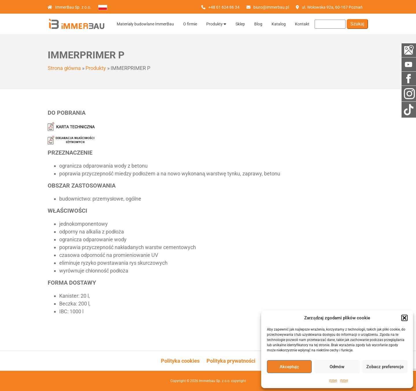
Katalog (279, 24)
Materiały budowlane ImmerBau (145, 24)
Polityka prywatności (231, 361)
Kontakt (302, 24)
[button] (404, 318)
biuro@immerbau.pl (271, 7)
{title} (333, 381)
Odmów (337, 366)
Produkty (216, 24)
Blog (258, 24)
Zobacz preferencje (385, 366)
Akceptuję (289, 366)
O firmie (190, 24)
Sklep (240, 24)
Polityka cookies (180, 361)
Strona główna (64, 68)
